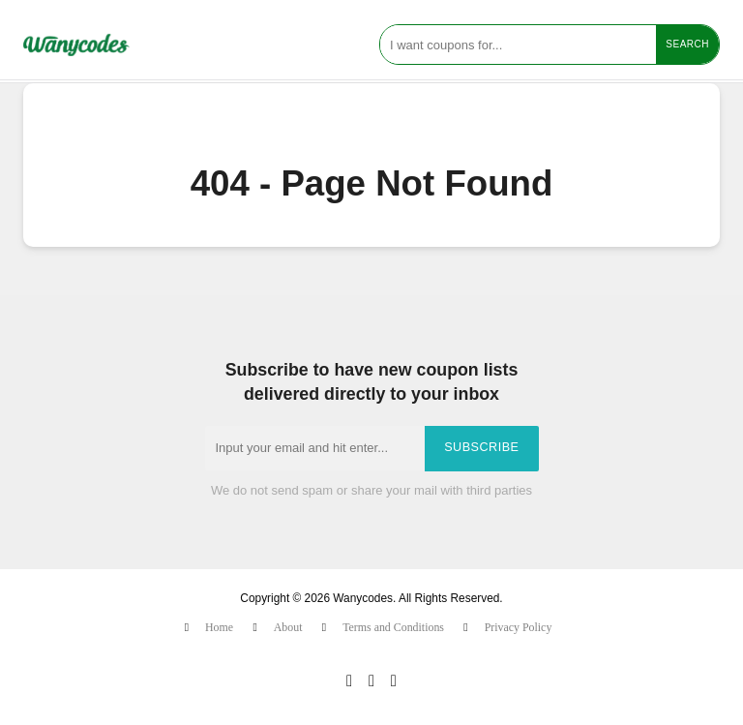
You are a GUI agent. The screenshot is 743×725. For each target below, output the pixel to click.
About (288, 627)
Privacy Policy (518, 627)
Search (687, 44)
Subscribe (481, 447)
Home (219, 627)
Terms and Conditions (393, 627)
